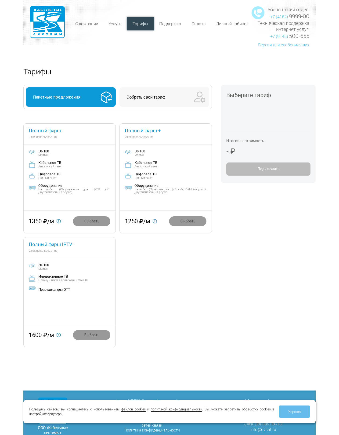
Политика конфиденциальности (152, 430)
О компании (86, 23)
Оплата (198, 23)
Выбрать (91, 221)
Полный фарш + (143, 130)
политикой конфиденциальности (176, 409)
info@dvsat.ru (263, 429)
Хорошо (294, 411)
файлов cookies (133, 409)
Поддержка (170, 23)
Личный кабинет (232, 23)
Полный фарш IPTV (50, 244)
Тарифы (140, 23)
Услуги (115, 23)
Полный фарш (45, 130)
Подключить (268, 169)
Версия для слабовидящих (283, 45)
